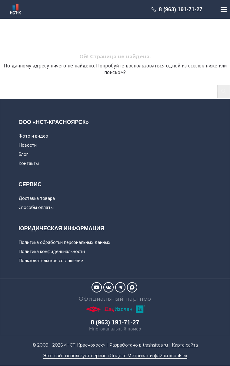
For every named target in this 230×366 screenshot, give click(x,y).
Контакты (28, 163)
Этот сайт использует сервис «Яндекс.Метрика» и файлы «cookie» (115, 355)
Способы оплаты (36, 207)
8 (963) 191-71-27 (177, 9)
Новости (27, 145)
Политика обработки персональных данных (64, 242)
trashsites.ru (155, 345)
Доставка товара (36, 198)
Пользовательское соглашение (50, 260)
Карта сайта (185, 345)
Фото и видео (33, 136)
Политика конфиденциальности (51, 251)
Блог (23, 154)
